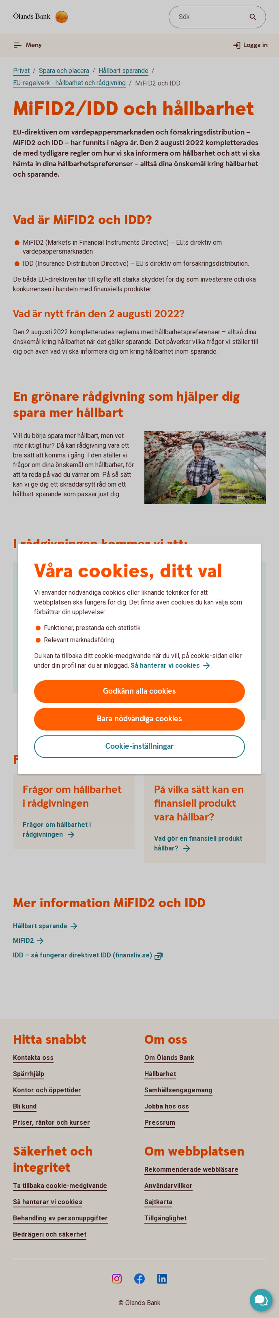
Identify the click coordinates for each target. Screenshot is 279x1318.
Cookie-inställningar (139, 746)
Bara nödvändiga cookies (139, 719)
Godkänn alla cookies (139, 691)
